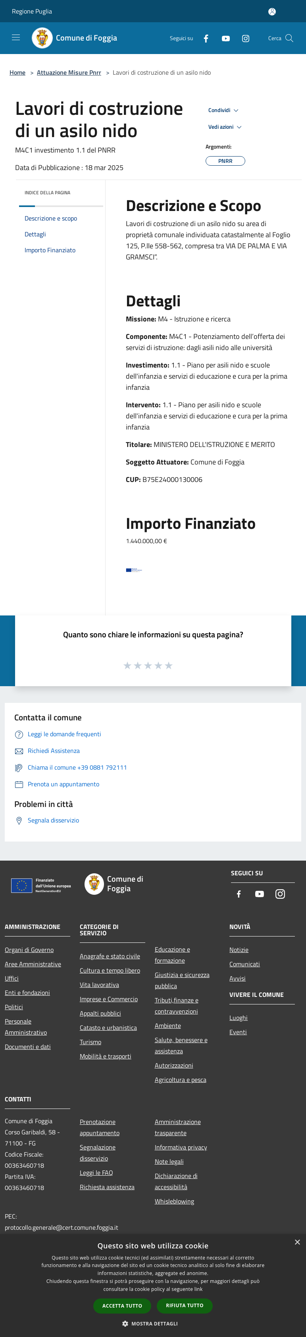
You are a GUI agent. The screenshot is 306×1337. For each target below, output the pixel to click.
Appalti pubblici (100, 1013)
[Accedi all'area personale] (272, 12)
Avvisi (237, 978)
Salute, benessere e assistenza (181, 1045)
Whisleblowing (174, 1201)
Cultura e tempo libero (110, 970)
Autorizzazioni (174, 1065)
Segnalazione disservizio (97, 1152)
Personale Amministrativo (26, 1026)
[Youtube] (223, 38)
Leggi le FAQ (96, 1172)
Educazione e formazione (172, 954)
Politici (14, 1007)
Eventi (238, 1032)
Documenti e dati (28, 1046)
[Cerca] (289, 38)
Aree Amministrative (33, 964)
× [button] (297, 1243)
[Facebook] (203, 38)
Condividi (224, 110)
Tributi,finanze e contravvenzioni (176, 1005)
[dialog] (153, 1285)
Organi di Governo (29, 949)
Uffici (12, 978)
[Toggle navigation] (16, 37)
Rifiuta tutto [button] (185, 1305)
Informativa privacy (181, 1147)
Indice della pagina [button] (47, 192)
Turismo (90, 1042)
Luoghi (238, 1017)
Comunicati (244, 964)
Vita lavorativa (99, 984)
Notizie (238, 949)
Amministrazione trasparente (178, 1127)
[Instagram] (242, 38)
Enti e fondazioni (27, 992)
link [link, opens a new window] (198, 1289)
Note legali (169, 1161)
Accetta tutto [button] (122, 1305)
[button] (153, 1323)
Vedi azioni (226, 127)
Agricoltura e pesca (180, 1079)
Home (17, 72)
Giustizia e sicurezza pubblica (182, 980)
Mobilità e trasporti (105, 1056)
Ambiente (168, 1025)
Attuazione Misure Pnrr (69, 72)
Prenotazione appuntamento (99, 1127)
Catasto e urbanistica (108, 1027)
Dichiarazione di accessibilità (176, 1181)
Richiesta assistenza (107, 1187)
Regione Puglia (32, 11)
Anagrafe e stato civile (110, 956)
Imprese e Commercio (109, 999)
